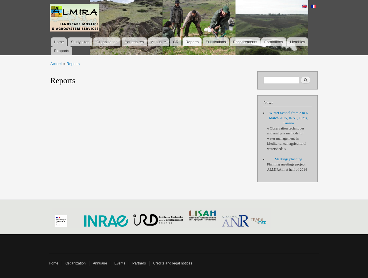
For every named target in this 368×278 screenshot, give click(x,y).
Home (59, 42)
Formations (273, 42)
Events (119, 263)
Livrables (297, 42)
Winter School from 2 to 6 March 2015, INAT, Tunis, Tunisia (288, 118)
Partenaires (134, 42)
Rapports (61, 51)
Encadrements (245, 42)
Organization (107, 42)
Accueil (56, 64)
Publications (216, 42)
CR (176, 42)
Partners (139, 263)
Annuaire (158, 42)
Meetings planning (288, 159)
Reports (192, 42)
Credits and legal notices (172, 263)
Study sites (80, 42)
